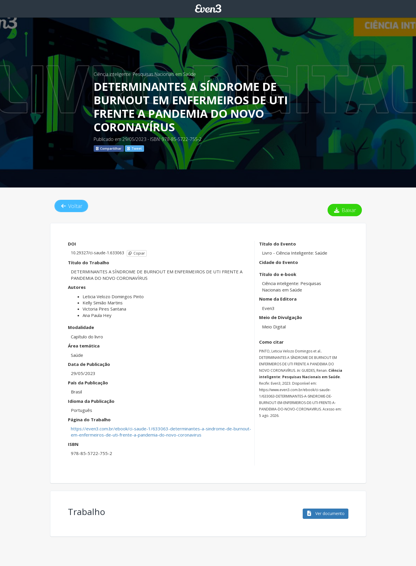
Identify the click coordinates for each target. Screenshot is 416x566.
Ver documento (326, 513)
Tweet (134, 148)
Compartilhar (108, 148)
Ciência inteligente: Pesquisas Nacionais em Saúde (145, 74)
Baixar (344, 210)
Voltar (71, 205)
